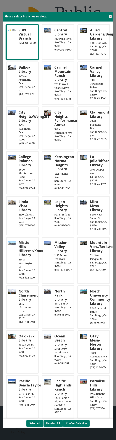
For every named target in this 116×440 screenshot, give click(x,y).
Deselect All (53, 423)
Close (110, 16)
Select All (34, 423)
